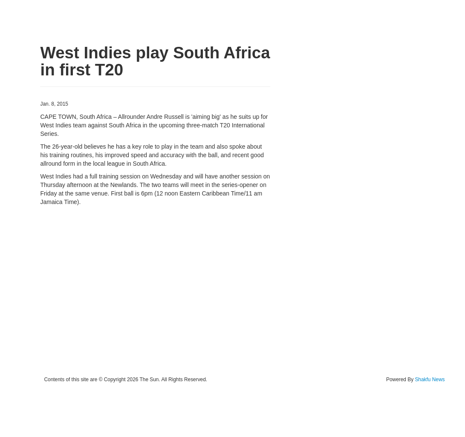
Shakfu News (430, 379)
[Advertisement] (155, 290)
